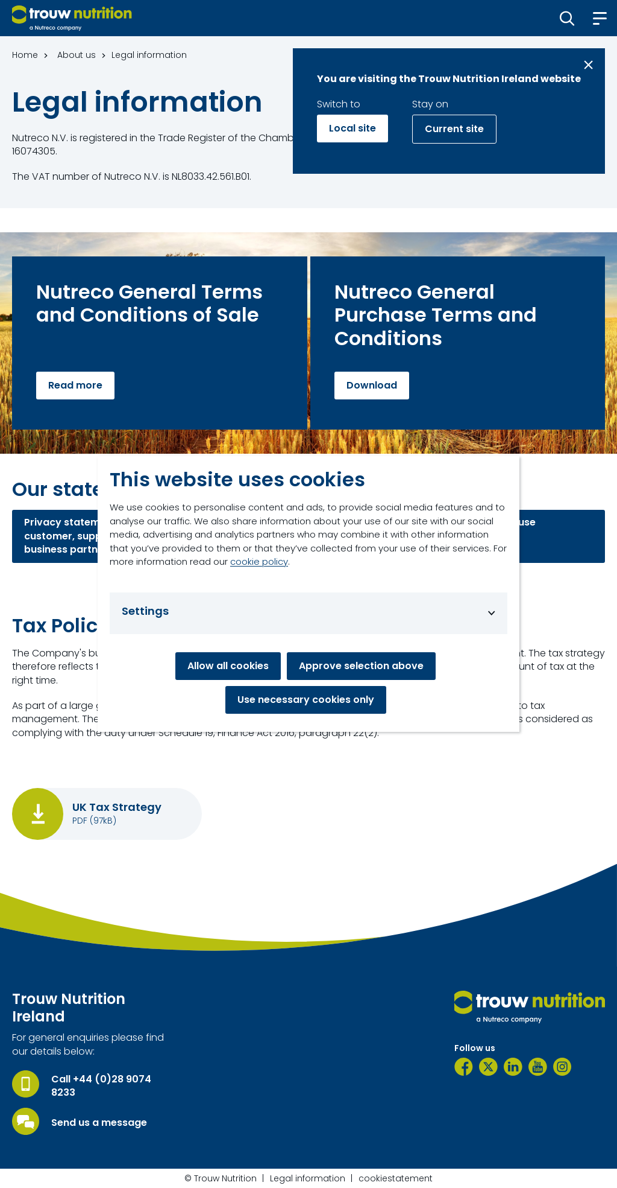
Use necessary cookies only (305, 700)
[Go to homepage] (72, 18)
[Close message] (588, 64)
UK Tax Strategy (116, 807)
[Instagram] (562, 1067)
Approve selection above (361, 666)
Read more (75, 385)
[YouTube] (537, 1067)
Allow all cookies (228, 666)
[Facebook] (463, 1067)
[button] (567, 18)
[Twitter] (488, 1067)
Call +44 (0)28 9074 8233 (101, 1086)
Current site (454, 129)
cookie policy (259, 561)
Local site (352, 128)
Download (371, 385)
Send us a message (99, 1122)
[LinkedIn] (513, 1067)
